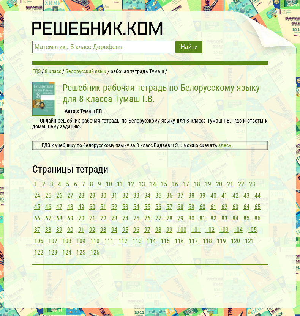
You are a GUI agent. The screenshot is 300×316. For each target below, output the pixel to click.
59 (191, 207)
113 (137, 241)
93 (103, 229)
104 (238, 229)
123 (52, 252)
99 (169, 229)
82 (213, 218)
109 (80, 241)
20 (219, 184)
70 (81, 218)
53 (125, 207)
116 (179, 241)
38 (191, 195)
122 (38, 252)
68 (59, 218)
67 (48, 218)
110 (94, 241)
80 (191, 218)
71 (92, 218)
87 (37, 229)
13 (142, 184)
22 (241, 184)
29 (92, 195)
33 (136, 195)
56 (158, 207)
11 (120, 184)
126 (94, 252)
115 (165, 241)
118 (207, 241)
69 (70, 218)
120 (235, 241)
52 (114, 207)
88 (48, 229)
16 (175, 184)
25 (48, 195)
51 (103, 207)
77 (158, 218)
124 (66, 252)
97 (147, 229)
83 (224, 218)
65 (257, 207)
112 (123, 241)
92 (92, 229)
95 (125, 229)
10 (109, 184)
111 (109, 241)
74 (125, 218)
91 (81, 229)
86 (257, 218)
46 (48, 207)
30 (103, 195)
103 (224, 229)
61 (213, 207)
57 (169, 207)
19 (208, 184)
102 (210, 229)
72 (103, 218)
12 (131, 184)
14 (153, 184)
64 (246, 207)
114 (151, 241)
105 (252, 229)
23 (252, 184)
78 (169, 218)
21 (230, 184)
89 (59, 229)
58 (180, 207)
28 (81, 195)
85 (246, 218)
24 (37, 195)
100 (181, 229)
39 (202, 195)
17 (186, 184)
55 (147, 207)
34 (147, 195)
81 (202, 218)
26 (59, 195)
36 (169, 195)
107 (52, 241)
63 (235, 207)
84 (235, 218)
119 (221, 241)
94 (114, 229)
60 (202, 207)
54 (136, 207)
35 (158, 195)
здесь (224, 145)
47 (59, 207)
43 (246, 195)
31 (114, 195)
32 (125, 195)
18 (197, 184)
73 (114, 218)
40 (213, 195)
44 (257, 195)
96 (136, 229)
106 (38, 241)
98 (158, 229)
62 (224, 207)
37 (180, 195)
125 (80, 252)
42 (235, 195)
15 (164, 184)
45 (37, 207)
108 (66, 241)
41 (224, 195)
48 (70, 207)
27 (70, 195)
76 (147, 218)
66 (37, 218)
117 (193, 241)
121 (249, 241)
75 (136, 218)
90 (70, 229)
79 (180, 218)
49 (81, 207)
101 (196, 229)
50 (92, 207)
